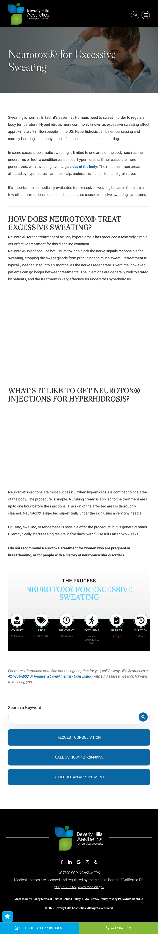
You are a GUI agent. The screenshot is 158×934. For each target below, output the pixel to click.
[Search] (142, 717)
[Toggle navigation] (146, 15)
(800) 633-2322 (64, 887)
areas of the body (84, 166)
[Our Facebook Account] (62, 862)
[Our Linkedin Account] (70, 862)
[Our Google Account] (79, 862)
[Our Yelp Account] (95, 862)
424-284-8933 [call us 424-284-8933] (118, 928)
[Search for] (79, 717)
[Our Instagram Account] (87, 862)
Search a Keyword (24, 707)
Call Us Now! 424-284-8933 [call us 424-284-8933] (79, 757)
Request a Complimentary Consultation (67, 676)
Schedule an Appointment (39, 928)
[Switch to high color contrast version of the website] (134, 15)
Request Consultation (79, 737)
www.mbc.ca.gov (92, 887)
